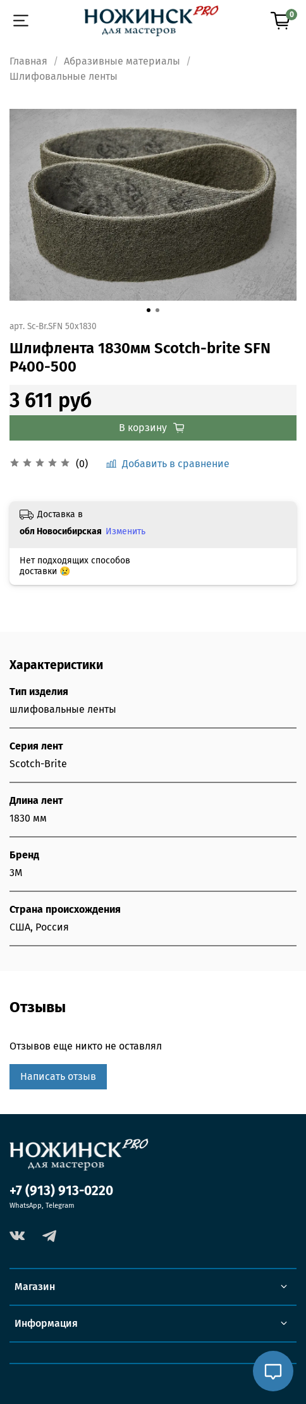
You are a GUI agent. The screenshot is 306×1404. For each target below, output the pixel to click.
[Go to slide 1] (148, 310)
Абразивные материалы (122, 61)
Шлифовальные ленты (63, 76)
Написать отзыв (58, 1076)
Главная (28, 61)
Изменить (125, 531)
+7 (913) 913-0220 (61, 1191)
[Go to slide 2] (157, 310)
